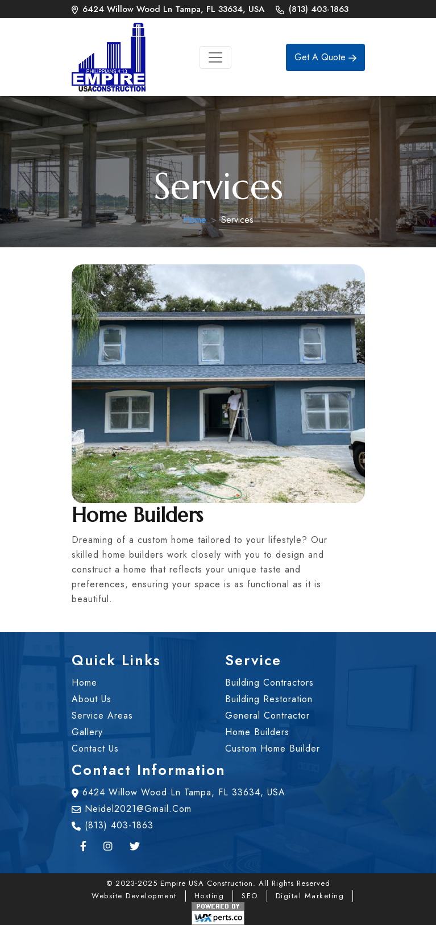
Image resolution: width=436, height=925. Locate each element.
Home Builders (257, 732)
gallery (87, 732)
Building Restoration (269, 699)
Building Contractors (269, 682)
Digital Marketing (310, 895)
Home (194, 219)
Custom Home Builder (272, 748)
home (84, 682)
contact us (95, 748)
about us (91, 699)
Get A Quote (325, 57)
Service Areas (102, 715)
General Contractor (267, 715)
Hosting (209, 895)
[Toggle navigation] (215, 57)
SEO (250, 895)
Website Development (134, 895)
